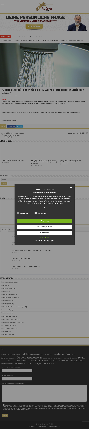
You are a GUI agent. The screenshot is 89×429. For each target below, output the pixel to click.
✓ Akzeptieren (44, 221)
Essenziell (22, 213)
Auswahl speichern (44, 227)
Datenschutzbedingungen (44, 240)
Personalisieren (44, 237)
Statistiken (40, 213)
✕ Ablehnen (44, 233)
